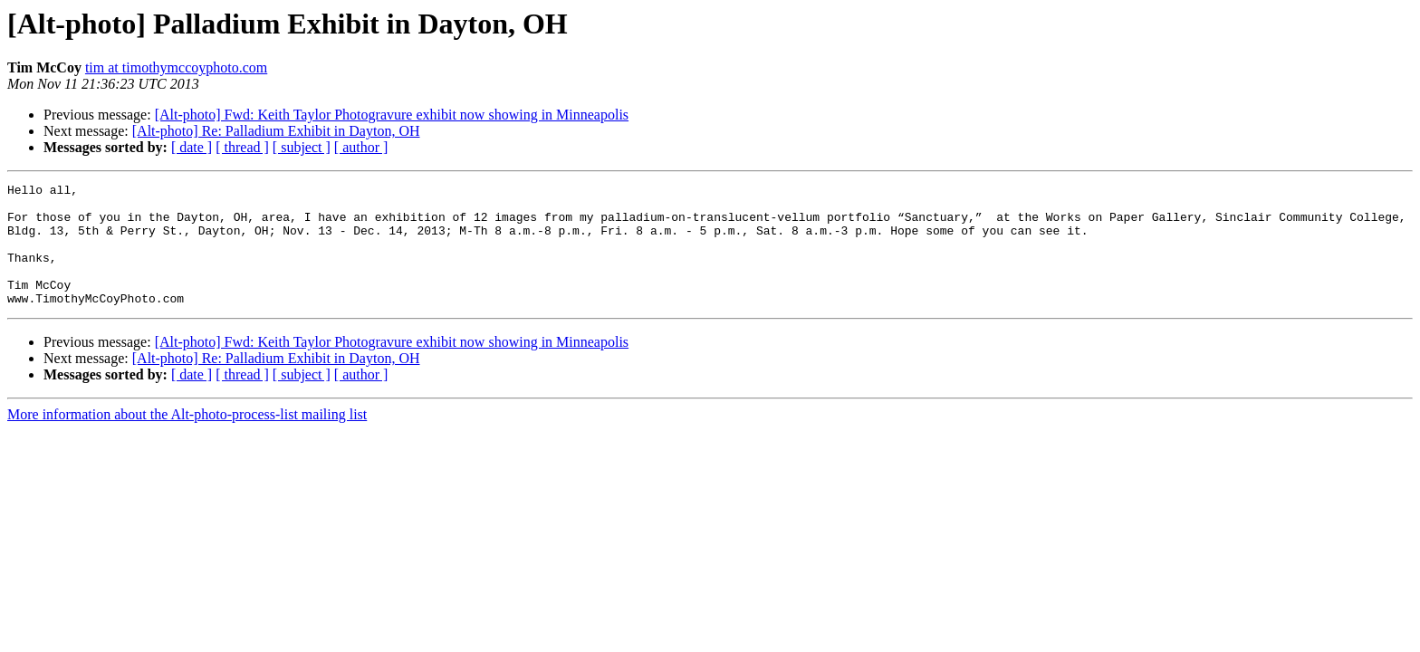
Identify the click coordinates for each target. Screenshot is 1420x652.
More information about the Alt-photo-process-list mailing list (187, 438)
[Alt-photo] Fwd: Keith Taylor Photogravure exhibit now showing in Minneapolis (391, 114)
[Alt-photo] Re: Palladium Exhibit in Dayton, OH (276, 131)
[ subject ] (302, 147)
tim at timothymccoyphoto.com (176, 67)
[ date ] (191, 147)
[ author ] (361, 147)
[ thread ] (242, 147)
